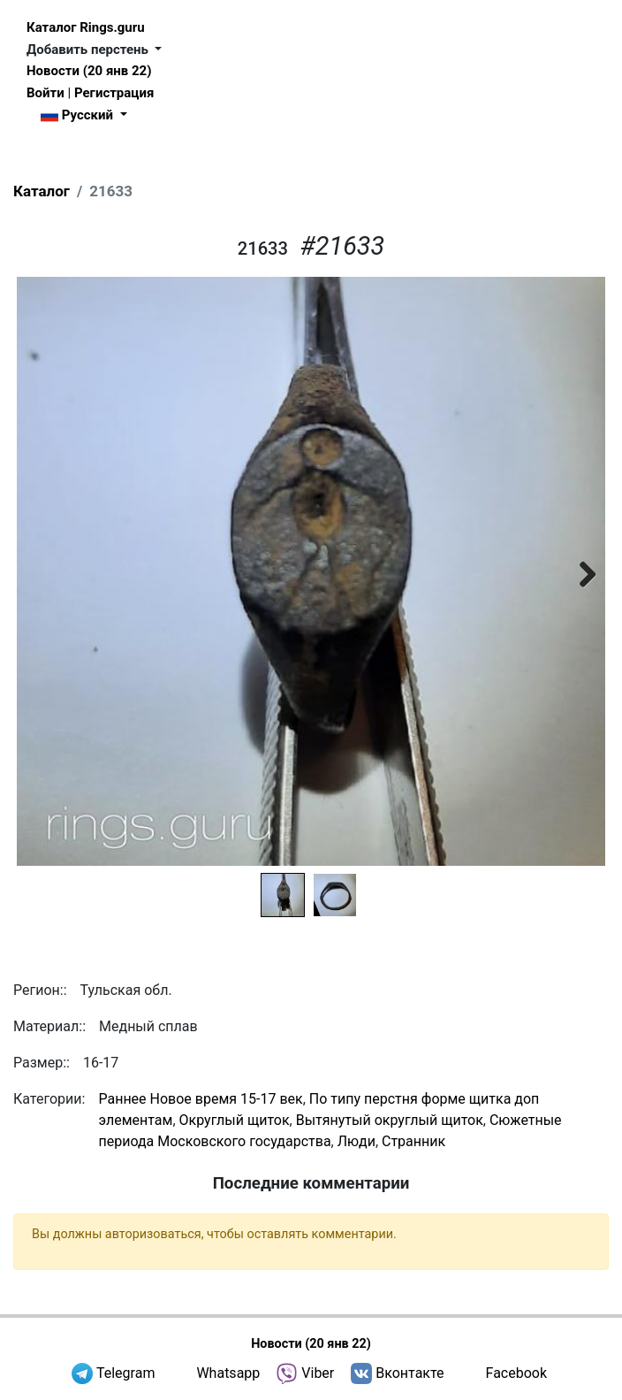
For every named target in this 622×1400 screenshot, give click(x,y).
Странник (413, 1141)
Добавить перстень (89, 49)
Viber (317, 1373)
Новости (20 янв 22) (89, 71)
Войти (45, 93)
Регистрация (114, 93)
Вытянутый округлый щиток (389, 1120)
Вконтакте (409, 1373)
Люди (356, 1141)
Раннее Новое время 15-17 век (200, 1098)
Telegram (125, 1373)
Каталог (41, 191)
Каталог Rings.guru (86, 27)
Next (578, 571)
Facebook (516, 1373)
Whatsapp (228, 1373)
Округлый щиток (234, 1120)
